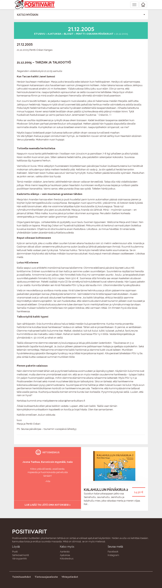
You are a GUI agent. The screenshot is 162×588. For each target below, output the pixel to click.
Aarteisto (65, 551)
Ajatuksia (54, 33)
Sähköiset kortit (20, 555)
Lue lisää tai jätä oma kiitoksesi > (48, 504)
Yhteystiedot (70, 576)
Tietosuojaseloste (46, 576)
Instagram (113, 555)
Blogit (69, 33)
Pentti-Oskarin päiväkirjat (94, 33)
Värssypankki (19, 558)
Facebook (113, 551)
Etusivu (39, 33)
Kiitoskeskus (66, 558)
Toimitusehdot (21, 576)
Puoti (15, 551)
